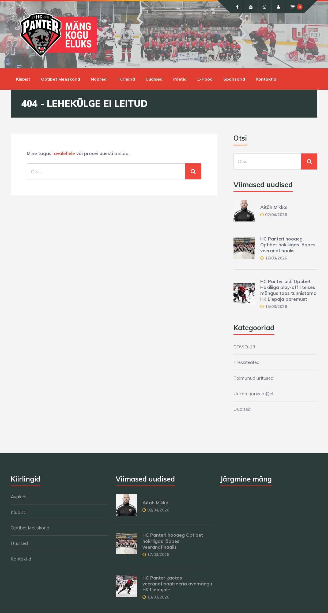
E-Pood (205, 79)
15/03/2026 (276, 306)
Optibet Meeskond (60, 79)
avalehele (64, 153)
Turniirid (126, 79)
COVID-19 (244, 346)
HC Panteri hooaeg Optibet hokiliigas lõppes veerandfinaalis (287, 244)
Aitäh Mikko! (273, 207)
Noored (99, 79)
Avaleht (19, 496)
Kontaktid (266, 79)
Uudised (154, 79)
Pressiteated (246, 362)
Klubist (23, 79)
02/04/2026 (276, 214)
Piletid (180, 79)
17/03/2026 (276, 258)
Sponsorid (234, 79)
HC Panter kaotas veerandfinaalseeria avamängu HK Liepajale (177, 583)
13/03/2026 (158, 597)
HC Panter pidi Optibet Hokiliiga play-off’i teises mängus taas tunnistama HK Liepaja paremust (288, 290)
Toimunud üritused (253, 378)
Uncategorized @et (253, 393)
